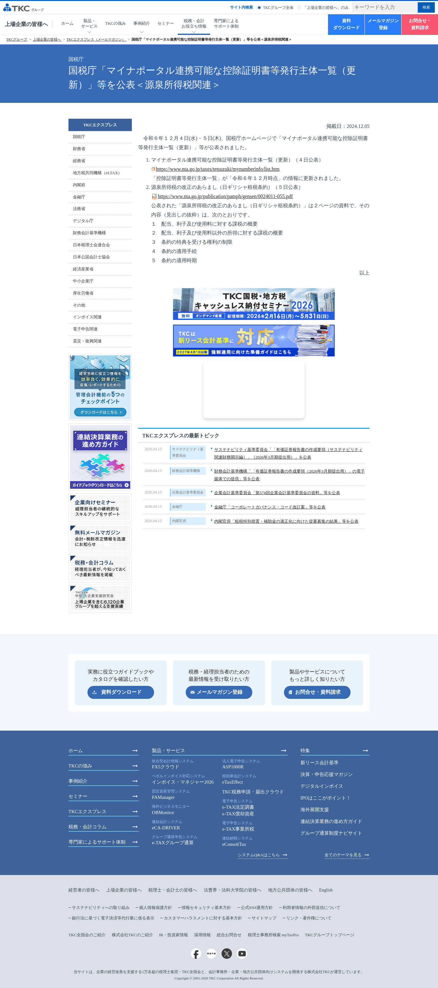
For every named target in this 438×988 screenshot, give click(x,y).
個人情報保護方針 (155, 907)
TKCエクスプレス (100, 125)
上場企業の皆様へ (26, 24)
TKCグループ (17, 39)
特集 (305, 750)
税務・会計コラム (87, 826)
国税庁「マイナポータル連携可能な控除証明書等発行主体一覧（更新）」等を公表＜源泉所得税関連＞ (212, 39)
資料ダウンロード (346, 24)
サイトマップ (264, 918)
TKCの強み (115, 23)
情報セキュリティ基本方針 (206, 907)
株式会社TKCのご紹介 (132, 934)
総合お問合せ (229, 934)
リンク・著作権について (309, 918)
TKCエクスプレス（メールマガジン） (96, 39)
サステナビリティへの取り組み (101, 907)
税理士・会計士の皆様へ (172, 890)
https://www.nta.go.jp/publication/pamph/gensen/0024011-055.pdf (225, 196)
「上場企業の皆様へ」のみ (326, 7)
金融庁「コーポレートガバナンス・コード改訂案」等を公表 (269, 507)
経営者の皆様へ (84, 890)
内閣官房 (179, 521)
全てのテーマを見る (343, 854)
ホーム (67, 23)
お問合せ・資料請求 (420, 24)
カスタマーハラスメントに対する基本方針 (203, 918)
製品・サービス (168, 750)
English (326, 890)
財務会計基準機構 (186, 471)
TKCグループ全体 (278, 7)
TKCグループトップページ (329, 934)
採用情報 (202, 934)
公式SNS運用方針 (257, 907)
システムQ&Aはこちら (259, 854)
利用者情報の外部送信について (311, 907)
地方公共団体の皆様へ (290, 890)
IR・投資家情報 (173, 934)
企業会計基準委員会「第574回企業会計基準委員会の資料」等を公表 (277, 492)
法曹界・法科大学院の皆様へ (232, 890)
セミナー (166, 23)
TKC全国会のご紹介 (87, 934)
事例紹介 (77, 781)
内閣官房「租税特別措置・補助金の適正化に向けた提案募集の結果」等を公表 (286, 521)
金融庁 (177, 506)
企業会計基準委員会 (187, 492)
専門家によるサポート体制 (226, 23)
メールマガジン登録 (383, 24)
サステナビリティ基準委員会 (187, 452)
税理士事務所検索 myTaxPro (273, 934)
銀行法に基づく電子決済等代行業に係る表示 (113, 918)
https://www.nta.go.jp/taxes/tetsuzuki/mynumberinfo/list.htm (218, 169)
